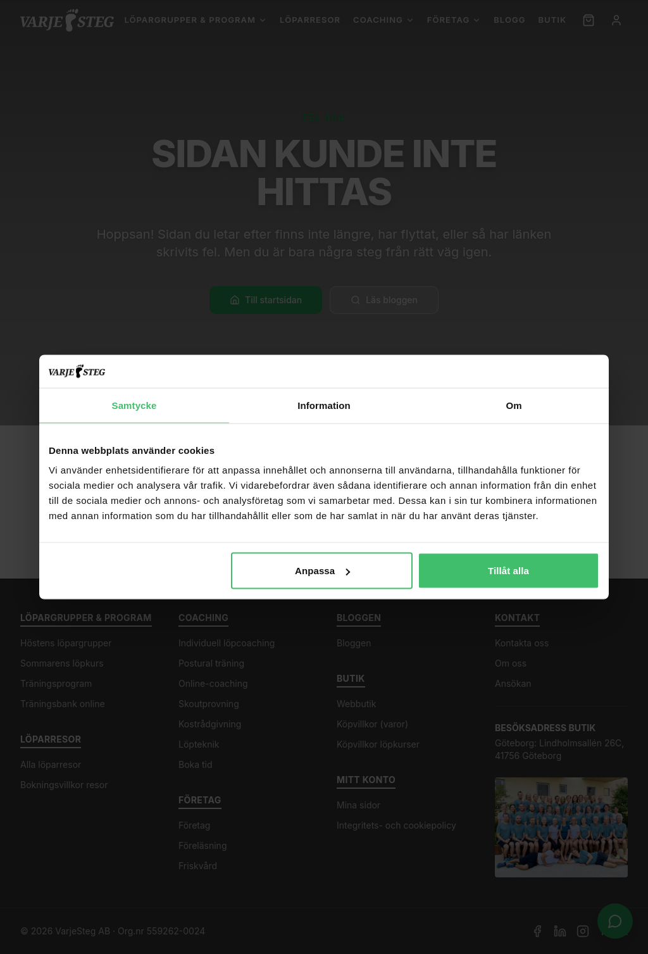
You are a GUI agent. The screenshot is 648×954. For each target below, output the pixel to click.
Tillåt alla (508, 570)
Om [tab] (513, 404)
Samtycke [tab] (134, 404)
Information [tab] (324, 404)
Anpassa (322, 570)
